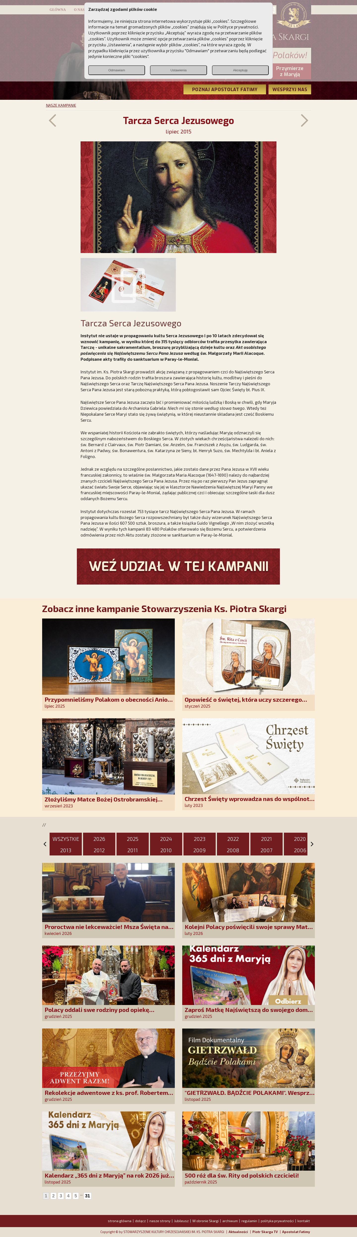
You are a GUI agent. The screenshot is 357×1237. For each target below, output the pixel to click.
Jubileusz (181, 1221)
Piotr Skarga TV (265, 1232)
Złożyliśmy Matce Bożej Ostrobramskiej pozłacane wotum (101, 803)
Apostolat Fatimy (296, 1232)
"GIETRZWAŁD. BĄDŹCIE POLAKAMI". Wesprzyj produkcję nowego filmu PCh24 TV (250, 1096)
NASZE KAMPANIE (61, 105)
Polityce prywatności (238, 26)
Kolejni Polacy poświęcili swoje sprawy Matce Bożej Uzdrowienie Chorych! (249, 930)
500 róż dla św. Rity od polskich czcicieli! (242, 1175)
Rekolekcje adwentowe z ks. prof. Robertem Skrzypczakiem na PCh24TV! (106, 1096)
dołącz (140, 1221)
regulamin (249, 1221)
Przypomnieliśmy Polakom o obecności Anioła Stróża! (109, 703)
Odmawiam (116, 70)
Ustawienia (178, 70)
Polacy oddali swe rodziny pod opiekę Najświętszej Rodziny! (97, 1013)
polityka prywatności (277, 1221)
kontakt (304, 1221)
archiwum (230, 1221)
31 (87, 1195)
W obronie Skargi (205, 1221)
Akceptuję (240, 70)
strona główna (119, 1221)
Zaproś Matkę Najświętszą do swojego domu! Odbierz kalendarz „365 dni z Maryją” (249, 1013)
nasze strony (159, 1221)
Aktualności (238, 1232)
